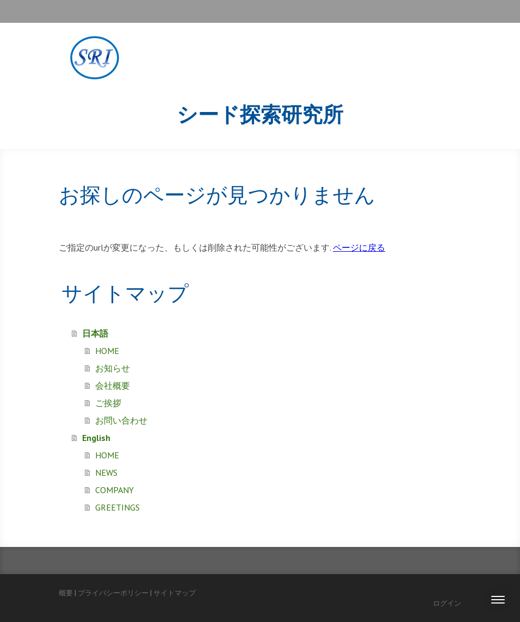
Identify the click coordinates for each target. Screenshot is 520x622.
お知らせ (112, 368)
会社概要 (112, 385)
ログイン (447, 603)
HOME (107, 350)
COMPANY (114, 489)
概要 (66, 593)
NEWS (106, 472)
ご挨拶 (108, 402)
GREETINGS (117, 507)
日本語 (95, 333)
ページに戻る (359, 247)
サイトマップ (174, 593)
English (96, 437)
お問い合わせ (121, 420)
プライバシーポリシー (113, 593)
